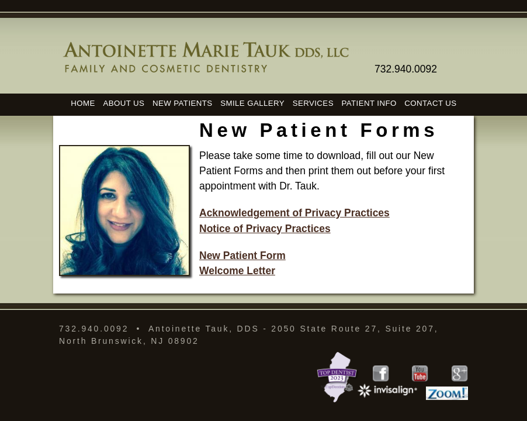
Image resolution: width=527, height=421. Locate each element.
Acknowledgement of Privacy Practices (294, 213)
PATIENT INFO (369, 103)
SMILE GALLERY (252, 103)
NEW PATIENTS (182, 103)
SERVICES (313, 103)
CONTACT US (430, 103)
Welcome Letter (237, 271)
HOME (83, 103)
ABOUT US (123, 103)
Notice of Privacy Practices (265, 228)
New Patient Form (242, 255)
